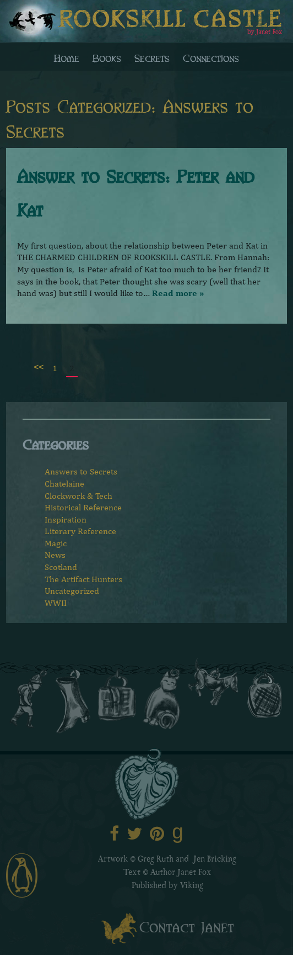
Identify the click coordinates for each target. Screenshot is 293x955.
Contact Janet (186, 926)
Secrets (152, 57)
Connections (211, 57)
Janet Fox (194, 873)
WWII (56, 603)
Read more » (178, 293)
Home (66, 57)
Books (107, 57)
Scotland (61, 567)
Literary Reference (80, 531)
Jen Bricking (214, 860)
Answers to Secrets (81, 471)
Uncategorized (72, 590)
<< (39, 366)
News (55, 555)
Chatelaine (64, 483)
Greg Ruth (155, 860)
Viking (191, 886)
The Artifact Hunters (83, 579)
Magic (56, 543)
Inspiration (65, 519)
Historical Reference (83, 507)
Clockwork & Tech (78, 495)
